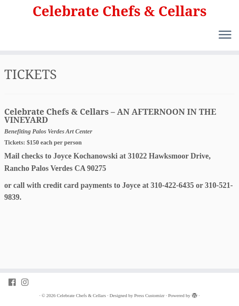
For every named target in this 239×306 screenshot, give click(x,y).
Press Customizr (149, 295)
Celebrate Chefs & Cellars (119, 11)
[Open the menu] (225, 35)
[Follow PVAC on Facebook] (14, 282)
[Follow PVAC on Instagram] (27, 282)
